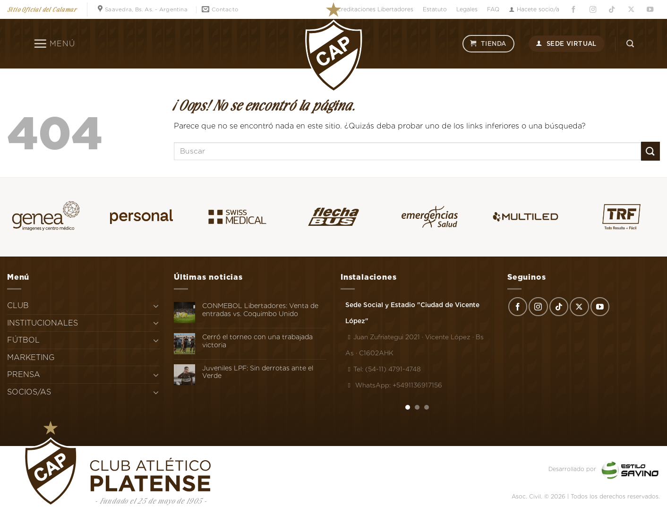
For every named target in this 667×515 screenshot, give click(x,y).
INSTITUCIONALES (42, 322)
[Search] (630, 43)
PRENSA (23, 374)
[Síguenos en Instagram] (592, 9)
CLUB (18, 305)
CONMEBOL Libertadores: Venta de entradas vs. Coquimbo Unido (260, 310)
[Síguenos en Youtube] (650, 9)
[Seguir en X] (631, 9)
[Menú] (54, 43)
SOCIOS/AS (29, 391)
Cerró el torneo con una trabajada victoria (257, 341)
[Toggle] (156, 305)
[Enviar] (650, 151)
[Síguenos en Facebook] (573, 9)
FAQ (493, 9)
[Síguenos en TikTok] (611, 9)
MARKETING (31, 357)
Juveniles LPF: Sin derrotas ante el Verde (257, 372)
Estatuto (435, 9)
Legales (467, 9)
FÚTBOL (23, 339)
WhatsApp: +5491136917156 (393, 385)
